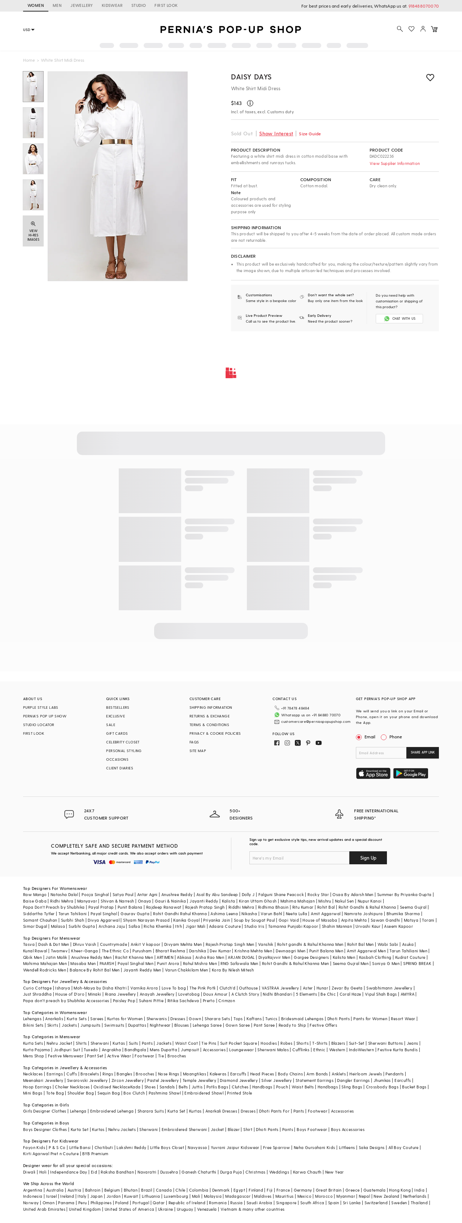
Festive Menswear (65, 1055)
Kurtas (119, 1043)
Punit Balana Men (326, 950)
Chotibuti (104, 1147)
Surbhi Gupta (82, 926)
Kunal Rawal (35, 950)
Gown (195, 1018)
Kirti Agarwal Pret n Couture (51, 1153)
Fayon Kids (34, 1147)
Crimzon (226, 1000)
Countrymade (113, 944)
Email (366, 736)
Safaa (134, 926)
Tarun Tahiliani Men (408, 950)
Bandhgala (135, 1049)
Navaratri (147, 1172)
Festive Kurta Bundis (398, 1049)
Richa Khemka (157, 926)
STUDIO (138, 5)
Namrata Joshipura (363, 913)
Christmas (255, 1172)
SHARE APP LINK (423, 752)
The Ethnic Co (115, 950)
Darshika (197, 950)
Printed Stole (239, 1093)
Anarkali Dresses (221, 1111)
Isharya (62, 988)
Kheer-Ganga (84, 950)
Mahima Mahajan (297, 901)
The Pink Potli (202, 988)
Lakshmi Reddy (131, 1147)
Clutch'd (227, 988)
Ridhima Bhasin (273, 907)
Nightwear (160, 1025)
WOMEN (35, 5)
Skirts (52, 1025)
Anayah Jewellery (157, 994)
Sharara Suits (151, 1111)
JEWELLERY (81, 5)
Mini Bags (33, 1093)
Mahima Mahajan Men (45, 963)
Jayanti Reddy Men (142, 970)
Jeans (412, 1043)
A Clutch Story (245, 994)
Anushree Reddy (177, 894)
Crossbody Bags (382, 1086)
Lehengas (32, 1018)
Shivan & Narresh (117, 901)
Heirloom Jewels (365, 1073)
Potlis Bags (217, 1086)
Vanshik (266, 944)
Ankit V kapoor (146, 944)
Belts (183, 1086)
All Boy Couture (403, 1147)
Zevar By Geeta (347, 988)
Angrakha (111, 1049)
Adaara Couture (225, 926)
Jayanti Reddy (203, 901)
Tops (238, 1018)
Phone (395, 736)
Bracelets (89, 1073)
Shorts (302, 1043)
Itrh (178, 926)
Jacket (217, 1129)
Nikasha (249, 913)
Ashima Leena (224, 913)
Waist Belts (303, 1086)
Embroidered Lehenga (112, 1111)
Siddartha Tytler (39, 913)
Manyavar (87, 901)
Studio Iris (254, 926)
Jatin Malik (56, 957)
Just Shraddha (37, 994)
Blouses (181, 1025)
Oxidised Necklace (111, 1086)
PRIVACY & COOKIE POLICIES (215, 733)
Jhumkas (382, 1080)
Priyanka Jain (216, 920)
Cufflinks (301, 1049)
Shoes (150, 1086)
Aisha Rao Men (209, 957)
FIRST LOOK (166, 5)
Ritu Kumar (303, 907)
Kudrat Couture (410, 957)
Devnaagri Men (290, 950)
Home (29, 59)
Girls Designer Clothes (44, 1111)
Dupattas (137, 1025)
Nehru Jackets (122, 1129)
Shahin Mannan (337, 926)
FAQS (194, 742)
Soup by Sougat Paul (254, 920)
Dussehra (169, 1172)
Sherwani (100, 1043)
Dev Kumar (220, 950)
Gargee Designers (311, 957)
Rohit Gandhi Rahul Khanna (180, 913)
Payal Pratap (101, 907)
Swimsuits (114, 1025)
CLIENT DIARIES (119, 768)
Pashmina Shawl (165, 1093)
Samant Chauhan (40, 920)
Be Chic (328, 994)
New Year (334, 1172)
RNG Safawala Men (239, 963)
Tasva (29, 944)
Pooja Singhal (95, 894)
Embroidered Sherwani (184, 1129)
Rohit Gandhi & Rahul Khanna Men (295, 963)
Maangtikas (194, 1073)
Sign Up (368, 857)
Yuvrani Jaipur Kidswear (235, 1147)
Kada (135, 1086)
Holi (43, 1172)
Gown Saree (238, 1025)
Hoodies (269, 1043)
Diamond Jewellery (239, 1080)
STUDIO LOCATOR (39, 724)
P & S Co (57, 1147)
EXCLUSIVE (115, 716)
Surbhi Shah (72, 920)
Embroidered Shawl (203, 1093)
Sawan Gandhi (385, 920)
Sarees (96, 1018)
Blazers (338, 1043)
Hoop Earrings (37, 1086)
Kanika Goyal (186, 920)
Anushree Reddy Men (91, 957)
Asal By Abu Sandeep (217, 894)
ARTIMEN (165, 957)
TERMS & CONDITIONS (209, 724)
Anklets (339, 1073)
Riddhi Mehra (241, 907)
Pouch (282, 1086)
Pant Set (95, 1055)
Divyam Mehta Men (183, 944)
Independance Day (68, 1172)
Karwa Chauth (307, 1172)
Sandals (167, 1086)
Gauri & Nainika (170, 901)
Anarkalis (54, 1018)
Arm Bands (317, 1073)
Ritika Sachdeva (183, 1000)
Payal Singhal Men (135, 963)
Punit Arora (168, 963)
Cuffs (71, 1073)
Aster (308, 988)
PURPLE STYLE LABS (40, 707)
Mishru (324, 901)
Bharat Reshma (171, 950)
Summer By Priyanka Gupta (404, 894)
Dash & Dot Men (53, 944)
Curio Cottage (37, 988)
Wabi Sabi (388, 944)
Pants (147, 1043)
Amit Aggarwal (325, 913)
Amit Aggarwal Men (366, 950)
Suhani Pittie (151, 1000)
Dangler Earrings (353, 1080)
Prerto (209, 1000)
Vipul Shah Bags (381, 994)
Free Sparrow (276, 1147)
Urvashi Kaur (368, 926)
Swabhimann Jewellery (389, 988)
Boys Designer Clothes (45, 1129)
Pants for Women (370, 1018)
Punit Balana (130, 907)
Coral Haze (350, 994)
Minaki (94, 994)
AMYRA (407, 994)
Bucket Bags (414, 1086)
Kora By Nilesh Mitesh (233, 970)
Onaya (144, 901)
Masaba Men (83, 963)
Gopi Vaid (289, 920)
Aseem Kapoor (398, 926)
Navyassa (197, 1147)
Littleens (347, 1147)
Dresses (177, 1018)
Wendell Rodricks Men (44, 970)
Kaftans (254, 1018)
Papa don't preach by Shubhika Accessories (66, 1000)
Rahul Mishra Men (200, 963)
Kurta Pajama (36, 1049)
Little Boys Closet (167, 1147)
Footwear (144, 1055)
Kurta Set (176, 1111)
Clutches (240, 1086)
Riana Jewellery (120, 994)
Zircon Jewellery (128, 1080)
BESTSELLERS (117, 707)
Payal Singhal (104, 913)
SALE (110, 724)
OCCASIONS (117, 759)
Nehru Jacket (59, 1043)
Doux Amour (215, 994)
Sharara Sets (217, 1018)
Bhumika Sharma (403, 913)
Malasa (58, 926)
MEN (57, 5)
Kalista (228, 901)
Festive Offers (323, 1025)
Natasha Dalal (64, 894)
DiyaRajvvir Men (274, 957)
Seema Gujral (413, 907)
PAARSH (107, 963)
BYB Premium (95, 1153)
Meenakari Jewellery (43, 1080)
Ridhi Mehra (61, 901)
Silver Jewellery (276, 1080)
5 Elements (306, 994)
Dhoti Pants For (274, 1111)
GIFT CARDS (117, 733)
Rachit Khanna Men (134, 957)
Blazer (234, 1129)
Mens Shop (33, 1055)
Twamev (59, 950)
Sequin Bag (108, 1093)
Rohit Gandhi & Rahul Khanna (367, 907)
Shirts (81, 1043)
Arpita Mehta (354, 920)
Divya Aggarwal (103, 920)
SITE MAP (197, 750)
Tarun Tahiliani (72, 913)
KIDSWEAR (112, 5)
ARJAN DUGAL (241, 957)
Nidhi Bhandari (277, 994)
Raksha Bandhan (117, 1172)
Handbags (262, 1086)
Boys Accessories (348, 1129)
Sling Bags (351, 1086)
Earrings (55, 1073)
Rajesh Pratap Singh (205, 907)
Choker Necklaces (72, 1086)
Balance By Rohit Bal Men (95, 970)
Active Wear (119, 1055)
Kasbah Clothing (375, 957)
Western (337, 1049)
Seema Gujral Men (351, 963)
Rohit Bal (326, 907)
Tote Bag (55, 1093)
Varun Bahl (271, 913)
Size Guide (310, 133)
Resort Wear (403, 1018)
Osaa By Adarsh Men (352, 894)
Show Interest (276, 133)
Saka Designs (372, 1147)
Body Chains (290, 1073)
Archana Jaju (112, 926)
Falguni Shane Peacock (281, 894)
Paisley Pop (124, 1000)
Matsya (411, 920)
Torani (428, 920)
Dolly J (248, 894)
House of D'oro (69, 994)
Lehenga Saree (207, 1025)
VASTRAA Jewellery (280, 988)
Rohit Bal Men (360, 944)
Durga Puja (231, 1172)
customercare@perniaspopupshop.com (315, 721)
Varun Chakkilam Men (186, 970)
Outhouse (248, 988)
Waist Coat (186, 1043)
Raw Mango (35, 894)
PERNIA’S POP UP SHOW (44, 716)
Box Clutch (134, 1093)
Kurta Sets (77, 1018)
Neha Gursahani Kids (314, 1147)
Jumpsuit (190, 1049)
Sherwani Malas (273, 1049)
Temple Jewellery (199, 1080)
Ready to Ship (292, 1025)
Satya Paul (123, 894)
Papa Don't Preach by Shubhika (54, 907)
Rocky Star (318, 894)
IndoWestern (361, 1049)
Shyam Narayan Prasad (146, 920)
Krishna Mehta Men (253, 950)
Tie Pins (208, 1043)
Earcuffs (238, 1073)
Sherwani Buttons (385, 1043)
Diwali (29, 1172)
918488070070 (424, 5)
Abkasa (184, 957)
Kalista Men (344, 957)
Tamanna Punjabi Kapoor (293, 926)
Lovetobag (189, 994)
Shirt (247, 1129)
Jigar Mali (195, 926)
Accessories (214, 1049)
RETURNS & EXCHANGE (209, 716)
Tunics (271, 1018)
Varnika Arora (144, 988)
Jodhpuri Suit (67, 1049)
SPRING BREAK (417, 963)
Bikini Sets (33, 1025)
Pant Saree (264, 1025)
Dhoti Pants (338, 1018)
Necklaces (33, 1073)
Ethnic (319, 1049)
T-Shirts (319, 1043)
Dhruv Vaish (84, 944)
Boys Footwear (312, 1129)
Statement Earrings (315, 1080)
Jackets (69, 1025)
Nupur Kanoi (370, 901)
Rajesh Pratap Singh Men (230, 944)
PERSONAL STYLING (123, 750)
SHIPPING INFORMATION (210, 707)
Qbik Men (32, 957)
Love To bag (174, 988)
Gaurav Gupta (135, 913)
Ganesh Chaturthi (199, 1172)
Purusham (142, 950)
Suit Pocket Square (238, 1043)
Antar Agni (147, 894)
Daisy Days (251, 76)
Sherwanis (157, 1018)
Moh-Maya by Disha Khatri (100, 988)
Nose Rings (168, 1073)
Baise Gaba (35, 901)
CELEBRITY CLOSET (122, 742)
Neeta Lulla (296, 913)
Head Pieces (262, 1073)
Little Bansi (80, 1147)
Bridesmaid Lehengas (302, 1018)
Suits (133, 1043)
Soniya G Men (386, 963)
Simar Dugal (35, 926)
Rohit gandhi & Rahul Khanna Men (310, 944)
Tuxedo (91, 1049)
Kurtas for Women (125, 1018)
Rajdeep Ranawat (164, 907)
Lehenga (78, 1111)
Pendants (394, 1073)
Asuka (408, 944)
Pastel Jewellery (163, 1080)
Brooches (176, 1055)
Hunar (322, 988)
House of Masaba (319, 920)
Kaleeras (218, 1073)
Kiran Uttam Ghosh (258, 901)
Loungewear (241, 1049)
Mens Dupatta (163, 1049)
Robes (286, 1043)
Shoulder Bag (80, 1093)
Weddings (279, 1172)
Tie (161, 1055)
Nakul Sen (344, 901)
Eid (94, 1172)
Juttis (197, 1086)
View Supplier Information (395, 163)
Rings (108, 1073)
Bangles (124, 1073)
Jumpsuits (90, 1025)
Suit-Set (357, 1043)
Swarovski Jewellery (87, 1080)
